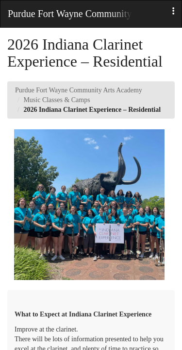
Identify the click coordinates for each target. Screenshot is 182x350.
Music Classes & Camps (56, 100)
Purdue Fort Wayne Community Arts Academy (78, 90)
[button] (173, 12)
